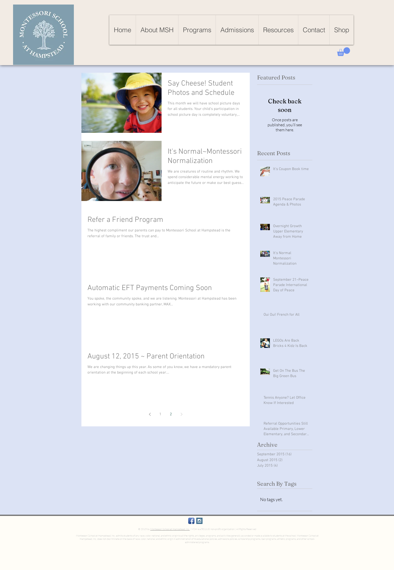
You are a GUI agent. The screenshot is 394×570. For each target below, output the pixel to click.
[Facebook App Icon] (191, 521)
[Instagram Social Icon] (199, 521)
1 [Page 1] (160, 414)
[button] (343, 51)
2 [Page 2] (171, 414)
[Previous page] (149, 414)
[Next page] (181, 414)
